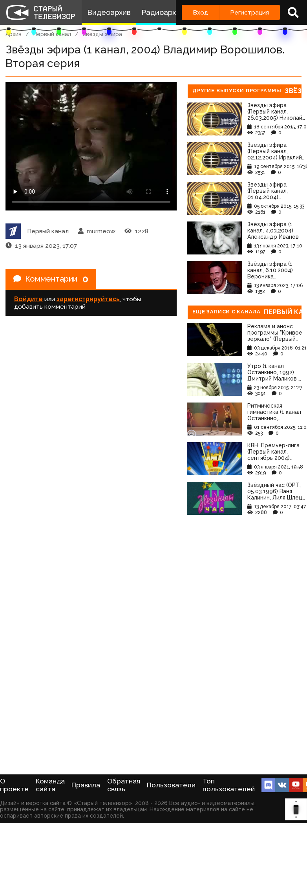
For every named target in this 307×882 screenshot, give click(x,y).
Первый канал (52, 34)
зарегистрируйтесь (88, 299)
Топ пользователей (229, 785)
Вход (200, 12)
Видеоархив (109, 12)
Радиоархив (162, 12)
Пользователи (171, 785)
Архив (13, 34)
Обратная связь (123, 785)
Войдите (28, 299)
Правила (85, 785)
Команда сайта (50, 785)
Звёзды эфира (102, 34)
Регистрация (249, 12)
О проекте (14, 785)
